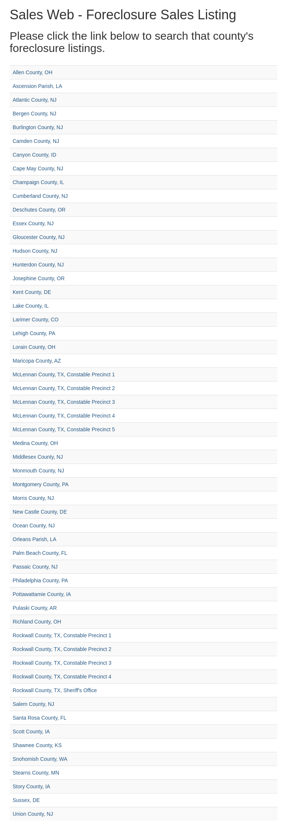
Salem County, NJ (33, 704)
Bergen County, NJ (34, 114)
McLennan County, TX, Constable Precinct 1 (64, 374)
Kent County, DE (32, 292)
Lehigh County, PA (34, 333)
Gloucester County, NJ (39, 237)
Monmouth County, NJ (38, 471)
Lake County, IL (31, 306)
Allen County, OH (32, 72)
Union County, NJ (33, 814)
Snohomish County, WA (40, 759)
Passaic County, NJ (35, 567)
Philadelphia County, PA (40, 580)
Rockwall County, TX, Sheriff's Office (55, 690)
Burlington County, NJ (38, 127)
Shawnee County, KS (37, 745)
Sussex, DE (26, 800)
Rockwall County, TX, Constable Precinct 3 (62, 663)
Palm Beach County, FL (40, 553)
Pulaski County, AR (35, 608)
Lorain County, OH (34, 347)
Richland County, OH (37, 622)
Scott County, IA (31, 731)
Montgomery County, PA (40, 484)
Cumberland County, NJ (40, 196)
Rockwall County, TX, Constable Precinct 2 (62, 649)
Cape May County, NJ (38, 168)
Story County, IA (31, 786)
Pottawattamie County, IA (42, 594)
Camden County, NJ (36, 141)
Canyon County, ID (34, 155)
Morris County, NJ (33, 498)
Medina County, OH (35, 443)
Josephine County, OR (39, 278)
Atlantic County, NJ (35, 100)
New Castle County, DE (40, 512)
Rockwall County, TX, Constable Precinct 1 (62, 635)
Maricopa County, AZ (37, 361)
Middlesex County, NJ (38, 457)
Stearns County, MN (36, 773)
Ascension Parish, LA (37, 86)
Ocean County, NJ (34, 525)
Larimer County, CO (35, 320)
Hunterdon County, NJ (38, 265)
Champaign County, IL (38, 182)
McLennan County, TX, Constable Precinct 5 (64, 429)
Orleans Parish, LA (35, 539)
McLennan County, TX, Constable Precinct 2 (64, 388)
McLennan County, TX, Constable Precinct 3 (64, 402)
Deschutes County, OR (39, 210)
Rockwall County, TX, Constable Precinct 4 (62, 677)
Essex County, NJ (33, 223)
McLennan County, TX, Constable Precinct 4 (64, 416)
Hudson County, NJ (35, 251)
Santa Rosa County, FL (39, 718)
